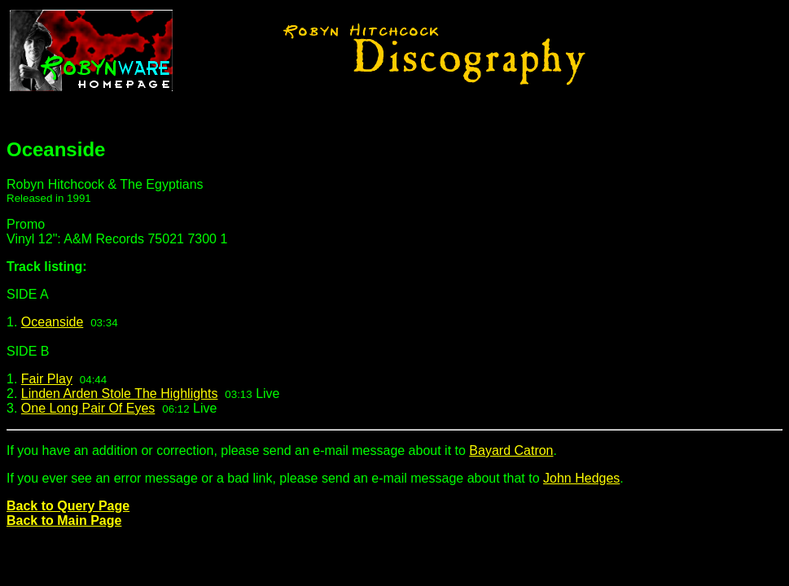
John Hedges (581, 478)
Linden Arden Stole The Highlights (119, 393)
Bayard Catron (511, 450)
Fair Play (46, 379)
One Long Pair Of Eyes (88, 408)
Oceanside (52, 322)
